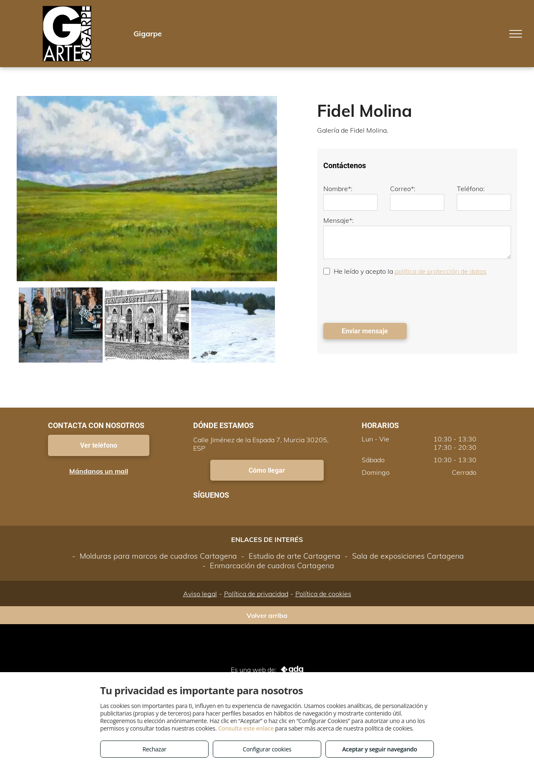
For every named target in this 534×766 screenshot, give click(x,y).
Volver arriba (267, 615)
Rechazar (154, 749)
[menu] (515, 34)
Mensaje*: (338, 220)
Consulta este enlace (246, 728)
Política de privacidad (256, 594)
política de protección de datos (440, 271)
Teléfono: (471, 188)
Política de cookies (323, 594)
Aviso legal (200, 594)
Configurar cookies (267, 749)
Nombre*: (338, 188)
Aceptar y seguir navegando (379, 749)
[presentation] (386, 298)
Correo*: (403, 188)
